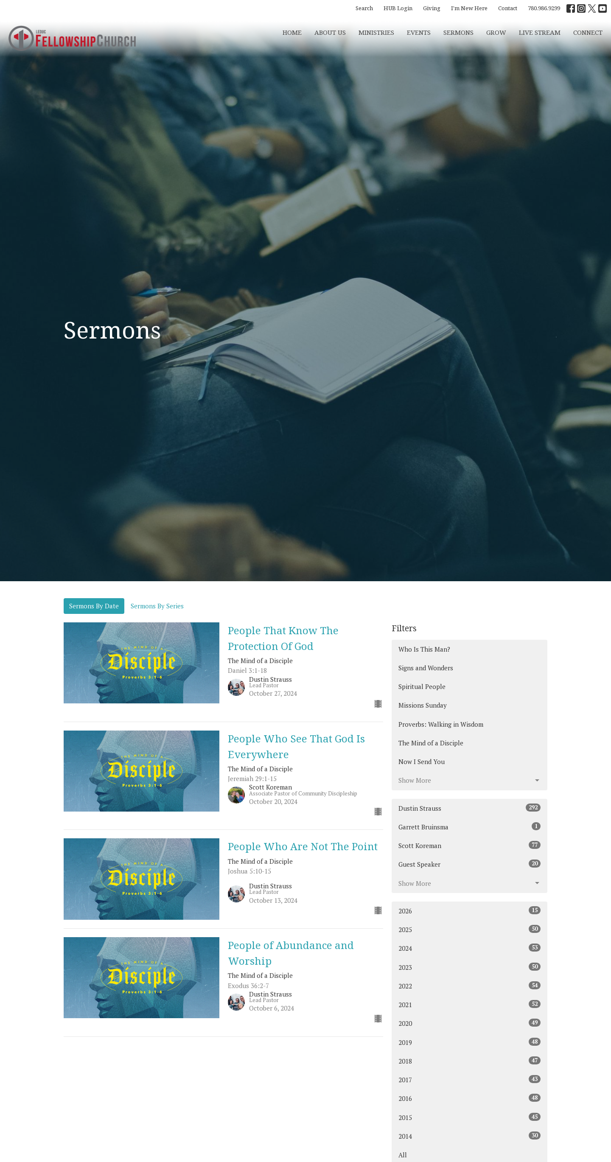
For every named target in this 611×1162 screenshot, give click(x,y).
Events (419, 32)
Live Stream (540, 32)
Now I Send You (421, 761)
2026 (469, 910)
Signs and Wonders (425, 668)
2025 (469, 929)
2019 (469, 1042)
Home (292, 32)
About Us (330, 32)
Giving (431, 8)
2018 (469, 1060)
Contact (507, 8)
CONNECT (588, 32)
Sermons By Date (94, 606)
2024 (469, 948)
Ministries (376, 32)
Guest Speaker (469, 864)
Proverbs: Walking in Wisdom (440, 724)
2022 (469, 985)
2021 (469, 1004)
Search (364, 8)
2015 (469, 1117)
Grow (496, 32)
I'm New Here (469, 8)
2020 (469, 1023)
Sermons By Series (157, 606)
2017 (469, 1079)
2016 (469, 1098)
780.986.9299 (544, 8)
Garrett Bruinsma (469, 826)
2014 (469, 1135)
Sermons (458, 32)
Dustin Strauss (469, 808)
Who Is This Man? (424, 649)
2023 (469, 967)
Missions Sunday (422, 705)
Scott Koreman (469, 845)
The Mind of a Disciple (430, 743)
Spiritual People (422, 686)
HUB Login (398, 8)
